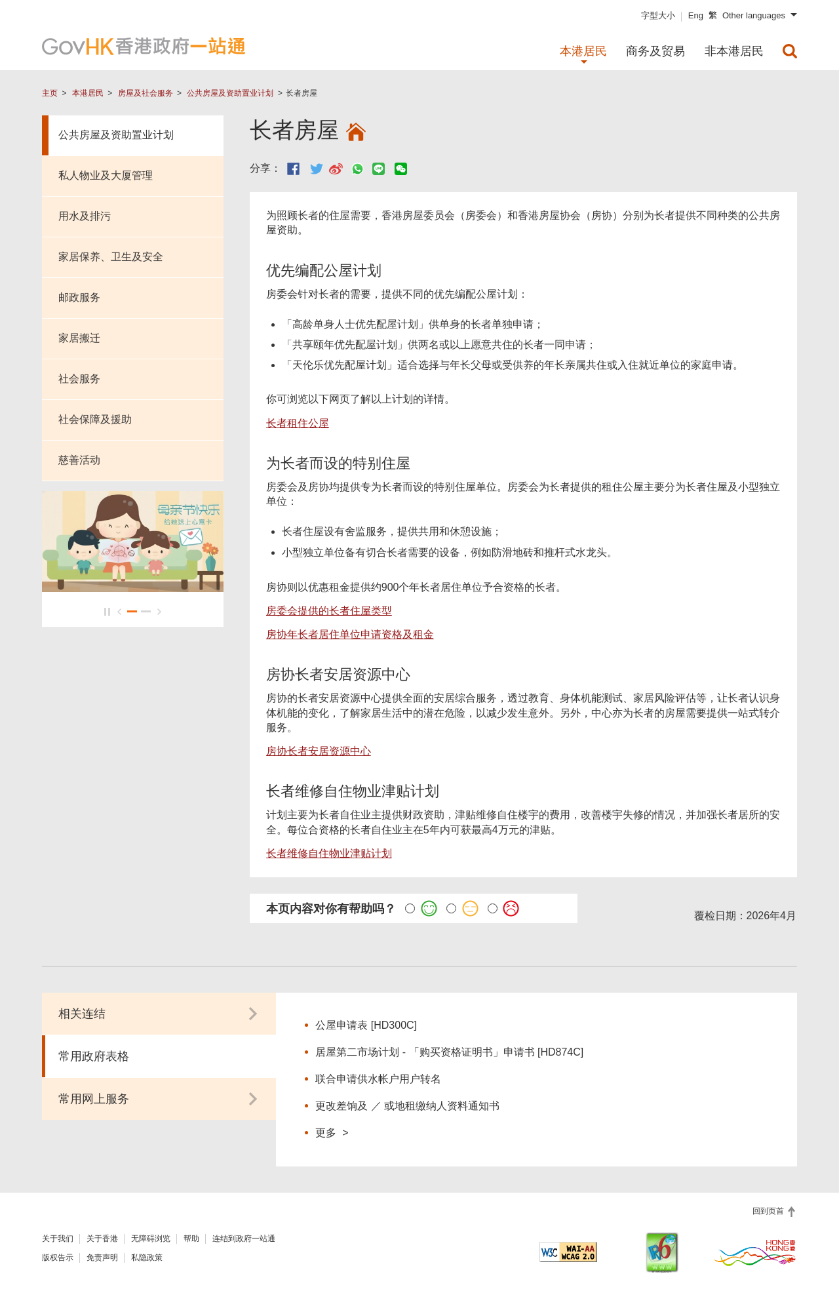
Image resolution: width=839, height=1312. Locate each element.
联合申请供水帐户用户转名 (378, 1078)
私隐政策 (147, 1257)
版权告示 (57, 1257)
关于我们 (57, 1238)
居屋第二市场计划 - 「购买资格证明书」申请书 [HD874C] (449, 1052)
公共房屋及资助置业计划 (230, 93)
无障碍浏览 (150, 1238)
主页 (50, 93)
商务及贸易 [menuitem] (655, 51)
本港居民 (88, 93)
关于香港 (102, 1238)
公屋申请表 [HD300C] (366, 1025)
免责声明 (102, 1257)
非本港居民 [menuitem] (734, 51)
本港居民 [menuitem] (583, 51)
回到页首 (769, 1211)
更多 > (331, 1132)
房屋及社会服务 (145, 93)
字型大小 (658, 15)
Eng (695, 15)
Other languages (753, 15)
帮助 (191, 1238)
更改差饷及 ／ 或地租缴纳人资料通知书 (407, 1105)
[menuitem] (790, 51)
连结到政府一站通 (243, 1238)
